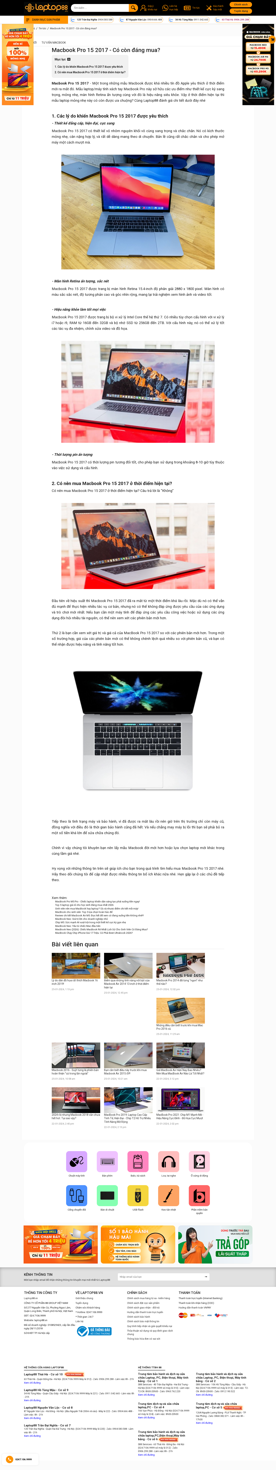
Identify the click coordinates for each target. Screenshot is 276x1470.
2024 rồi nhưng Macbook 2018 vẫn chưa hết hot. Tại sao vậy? (76, 1116)
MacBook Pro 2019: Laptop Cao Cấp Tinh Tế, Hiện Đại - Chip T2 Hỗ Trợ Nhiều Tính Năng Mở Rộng (127, 1118)
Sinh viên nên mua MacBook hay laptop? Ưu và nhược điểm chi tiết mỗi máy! (96, 908)
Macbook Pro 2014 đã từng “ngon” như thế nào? (179, 982)
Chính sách (241, 4)
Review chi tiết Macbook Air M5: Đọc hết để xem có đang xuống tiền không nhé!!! (99, 915)
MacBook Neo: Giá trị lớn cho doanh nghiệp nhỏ (81, 918)
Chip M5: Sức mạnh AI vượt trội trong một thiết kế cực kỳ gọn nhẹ (90, 922)
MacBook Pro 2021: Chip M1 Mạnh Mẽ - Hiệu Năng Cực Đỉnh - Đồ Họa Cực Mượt (179, 1116)
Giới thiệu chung (84, 1298)
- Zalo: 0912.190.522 (224, 1391)
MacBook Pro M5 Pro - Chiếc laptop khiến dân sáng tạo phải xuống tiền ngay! (97, 901)
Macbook (135, 83)
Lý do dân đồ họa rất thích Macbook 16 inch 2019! (75, 982)
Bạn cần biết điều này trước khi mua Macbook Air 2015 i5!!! (125, 1072)
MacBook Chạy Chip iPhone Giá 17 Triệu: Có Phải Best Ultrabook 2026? (94, 932)
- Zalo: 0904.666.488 (121, 1411)
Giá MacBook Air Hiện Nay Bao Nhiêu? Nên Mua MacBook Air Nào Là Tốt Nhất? (180, 1072)
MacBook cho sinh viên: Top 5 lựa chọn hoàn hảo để (84, 912)
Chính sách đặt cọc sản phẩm (143, 1303)
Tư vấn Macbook (54, 42)
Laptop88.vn (31, 1298)
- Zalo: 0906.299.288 (103, 1379)
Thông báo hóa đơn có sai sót (143, 1338)
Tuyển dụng (241, 11)
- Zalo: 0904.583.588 (116, 1429)
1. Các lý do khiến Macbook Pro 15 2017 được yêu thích (89, 66)
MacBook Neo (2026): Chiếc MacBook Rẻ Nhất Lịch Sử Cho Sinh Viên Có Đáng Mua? (101, 929)
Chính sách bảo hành (138, 1316)
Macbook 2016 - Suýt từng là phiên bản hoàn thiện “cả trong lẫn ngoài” (75, 1072)
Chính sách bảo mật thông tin (143, 1321)
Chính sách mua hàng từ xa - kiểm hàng (148, 1298)
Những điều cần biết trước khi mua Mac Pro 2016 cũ (179, 1027)
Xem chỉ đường (32, 1382)
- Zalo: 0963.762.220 (169, 1391)
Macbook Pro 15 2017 (70, 83)
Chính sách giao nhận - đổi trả (143, 1307)
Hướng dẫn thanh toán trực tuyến (145, 1312)
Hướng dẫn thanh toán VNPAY (195, 1307)
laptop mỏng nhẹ (73, 100)
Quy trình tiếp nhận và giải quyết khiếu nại (149, 1326)
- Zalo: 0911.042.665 (109, 1393)
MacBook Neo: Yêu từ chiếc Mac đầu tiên (77, 926)
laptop (89, 89)
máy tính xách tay (109, 89)
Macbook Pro (134, 89)
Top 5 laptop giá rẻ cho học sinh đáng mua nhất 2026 (84, 905)
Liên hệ (79, 1321)
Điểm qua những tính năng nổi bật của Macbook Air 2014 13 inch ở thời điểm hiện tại (127, 984)
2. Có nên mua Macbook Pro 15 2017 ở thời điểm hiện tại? (90, 72)
